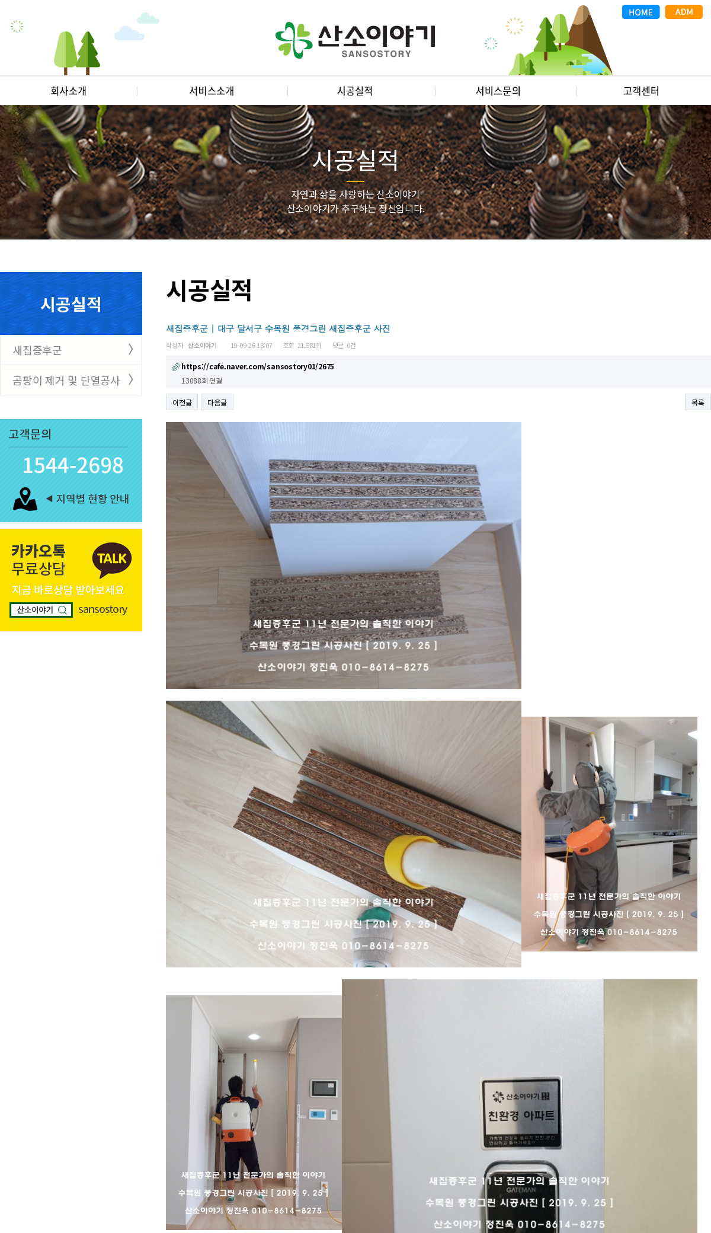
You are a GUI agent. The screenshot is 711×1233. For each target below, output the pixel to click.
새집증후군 (37, 349)
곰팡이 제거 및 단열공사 (66, 380)
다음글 (216, 402)
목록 (697, 402)
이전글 (181, 402)
